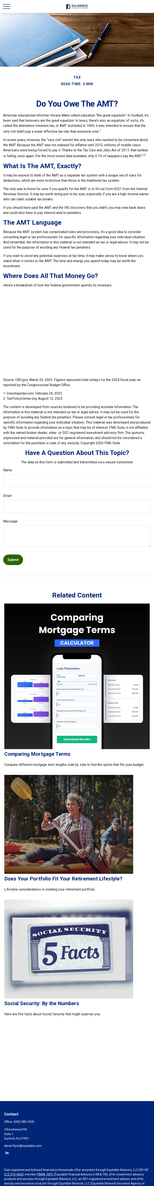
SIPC (50, 1174)
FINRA (41, 1174)
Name (7, 470)
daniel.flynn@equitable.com (23, 1146)
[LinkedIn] (7, 1152)
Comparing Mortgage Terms (37, 754)
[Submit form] (13, 560)
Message (10, 521)
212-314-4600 (13, 1174)
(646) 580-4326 (23, 1121)
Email (7, 496)
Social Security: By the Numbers (41, 1003)
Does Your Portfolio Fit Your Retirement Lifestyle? (63, 879)
